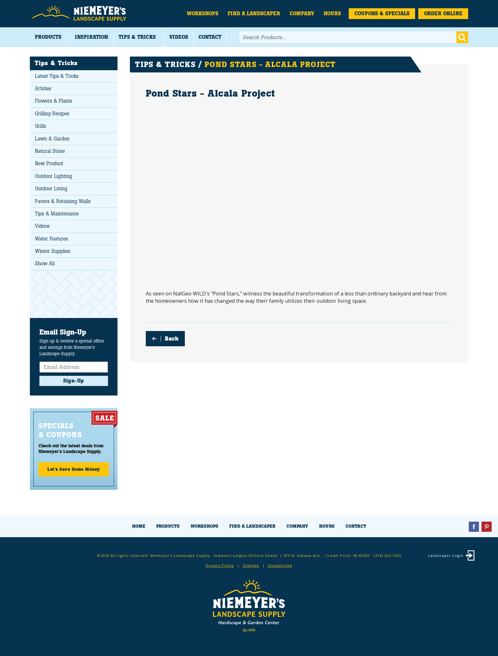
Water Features (51, 239)
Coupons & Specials (381, 13)
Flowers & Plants (53, 101)
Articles (43, 88)
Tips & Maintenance (57, 214)
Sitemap (251, 565)
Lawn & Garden (52, 139)
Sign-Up (73, 381)
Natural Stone (50, 151)
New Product (49, 163)
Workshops (202, 13)
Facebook (474, 527)
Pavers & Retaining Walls (63, 201)
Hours (332, 13)
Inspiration (91, 37)
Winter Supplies (52, 251)
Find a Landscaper (254, 13)
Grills (40, 126)
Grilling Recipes (52, 114)
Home (138, 526)
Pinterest (486, 527)
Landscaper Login (445, 555)
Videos (178, 37)
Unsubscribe (280, 565)
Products (48, 37)
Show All (45, 263)
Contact (210, 37)
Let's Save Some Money (73, 469)
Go (462, 37)
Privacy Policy (220, 565)
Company (302, 13)
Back (171, 338)
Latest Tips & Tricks (56, 76)
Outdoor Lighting (53, 176)
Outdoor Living (51, 189)
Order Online (443, 13)
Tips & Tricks (137, 37)
